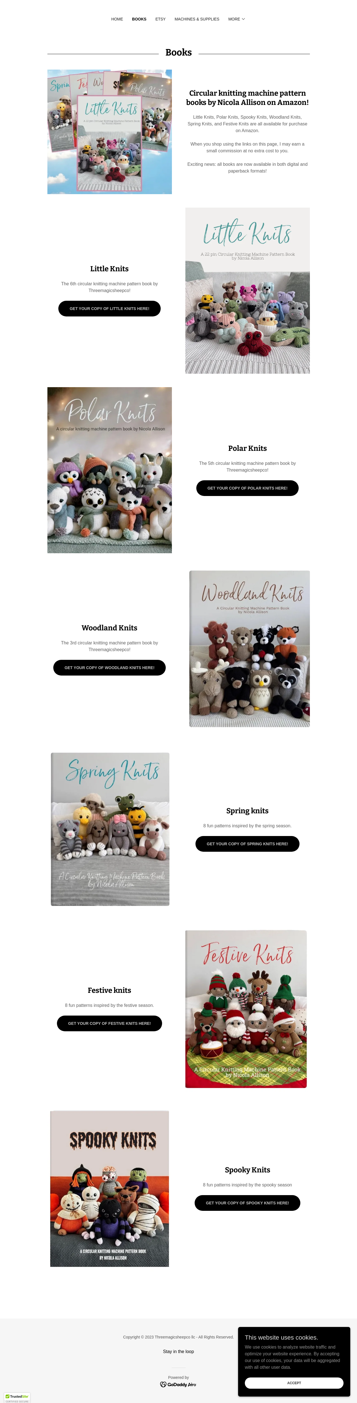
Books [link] (139, 19)
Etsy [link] (160, 19)
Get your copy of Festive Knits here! (109, 1023)
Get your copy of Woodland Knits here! (110, 667)
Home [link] (117, 19)
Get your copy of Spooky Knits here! (247, 1203)
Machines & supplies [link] (197, 19)
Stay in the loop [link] (178, 1351)
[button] (237, 19)
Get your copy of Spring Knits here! (247, 844)
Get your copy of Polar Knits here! (248, 488)
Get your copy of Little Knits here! (109, 308)
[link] (178, 1384)
